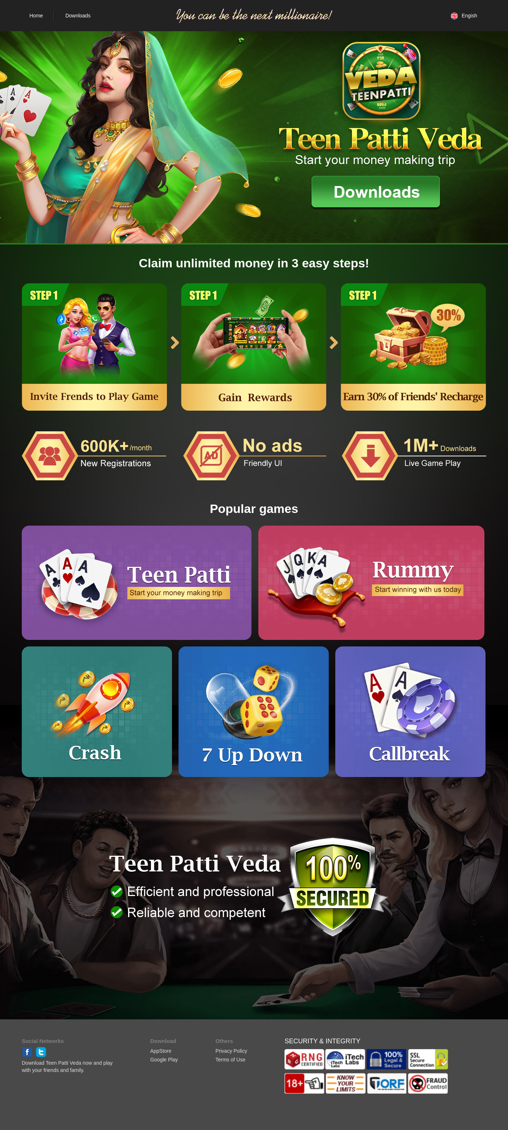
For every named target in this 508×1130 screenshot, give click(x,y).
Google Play (164, 1060)
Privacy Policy (231, 1051)
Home (36, 16)
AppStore (160, 1051)
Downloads (77, 16)
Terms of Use (230, 1060)
